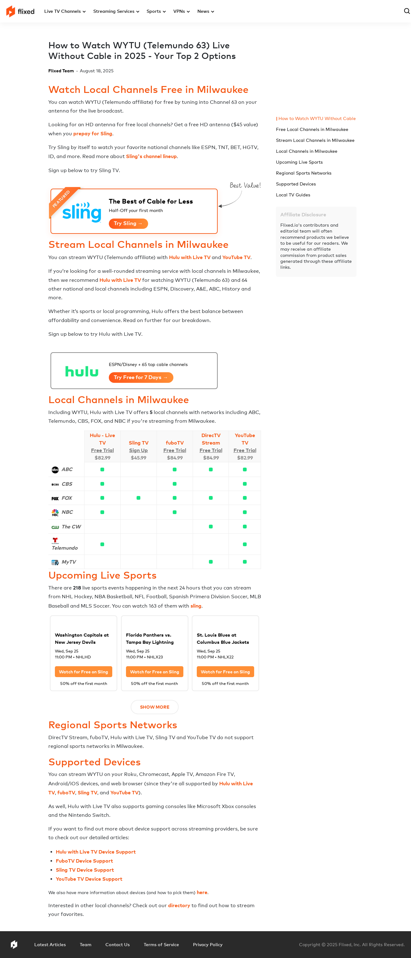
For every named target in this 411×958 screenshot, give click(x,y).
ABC (66, 469)
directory (179, 905)
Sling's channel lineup (151, 156)
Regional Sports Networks (303, 173)
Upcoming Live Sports (299, 162)
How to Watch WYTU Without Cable (317, 118)
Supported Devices (296, 183)
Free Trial (102, 450)
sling (196, 606)
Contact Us (117, 944)
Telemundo (64, 548)
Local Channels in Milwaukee (306, 151)
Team (85, 944)
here (202, 892)
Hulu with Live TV (189, 257)
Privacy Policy (208, 944)
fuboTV (175, 443)
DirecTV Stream (210, 439)
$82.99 (102, 458)
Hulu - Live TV (102, 439)
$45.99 (138, 458)
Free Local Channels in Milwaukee (312, 129)
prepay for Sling (92, 133)
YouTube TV (236, 257)
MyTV (68, 562)
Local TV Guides (293, 194)
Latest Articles (50, 944)
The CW (70, 526)
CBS (66, 484)
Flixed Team (61, 70)
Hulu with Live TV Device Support (96, 852)
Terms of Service (161, 944)
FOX (66, 498)
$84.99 (175, 458)
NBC (67, 512)
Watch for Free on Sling (83, 671)
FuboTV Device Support (84, 861)
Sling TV (138, 443)
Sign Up (138, 450)
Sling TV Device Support (85, 870)
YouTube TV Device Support (89, 879)
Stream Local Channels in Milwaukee (315, 140)
